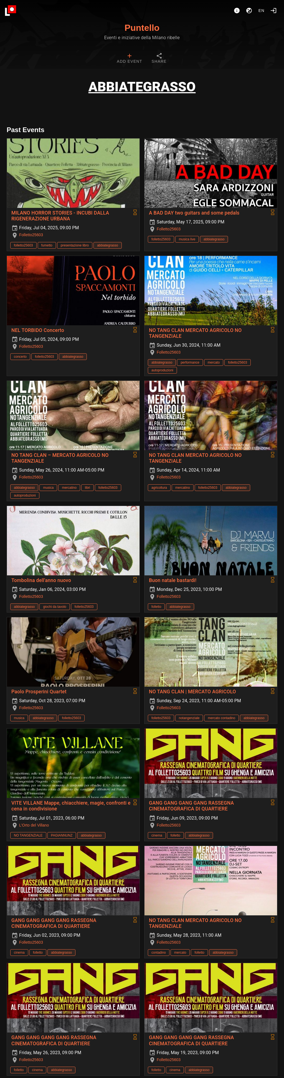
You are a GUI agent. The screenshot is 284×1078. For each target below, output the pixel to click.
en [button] (261, 10)
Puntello (142, 28)
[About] (237, 10)
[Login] (273, 10)
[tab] (129, 59)
